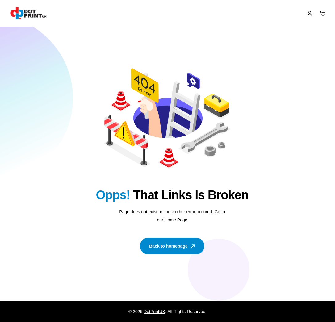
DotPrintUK (154, 311)
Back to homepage (172, 246)
